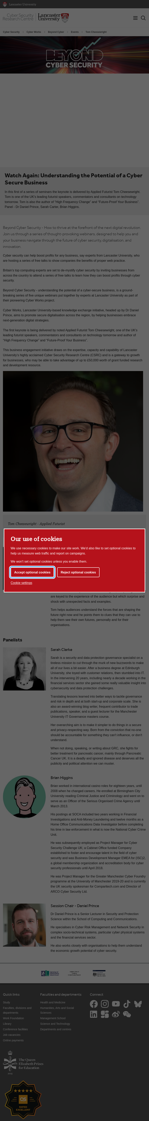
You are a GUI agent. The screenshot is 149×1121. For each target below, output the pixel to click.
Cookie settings (21, 583)
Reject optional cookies (78, 572)
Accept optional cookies (32, 572)
